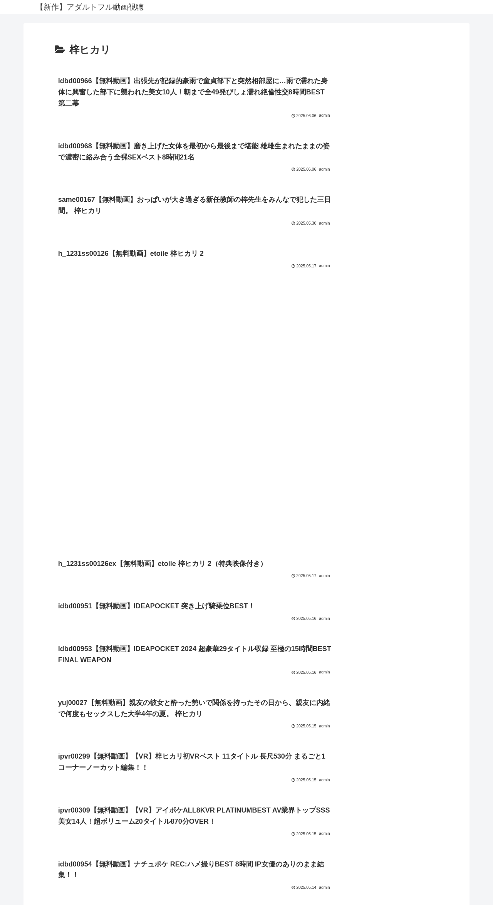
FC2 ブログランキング (246, 860)
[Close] (43, 896)
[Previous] (9, 890)
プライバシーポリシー (246, 831)
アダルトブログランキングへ (246, 871)
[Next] (27, 890)
